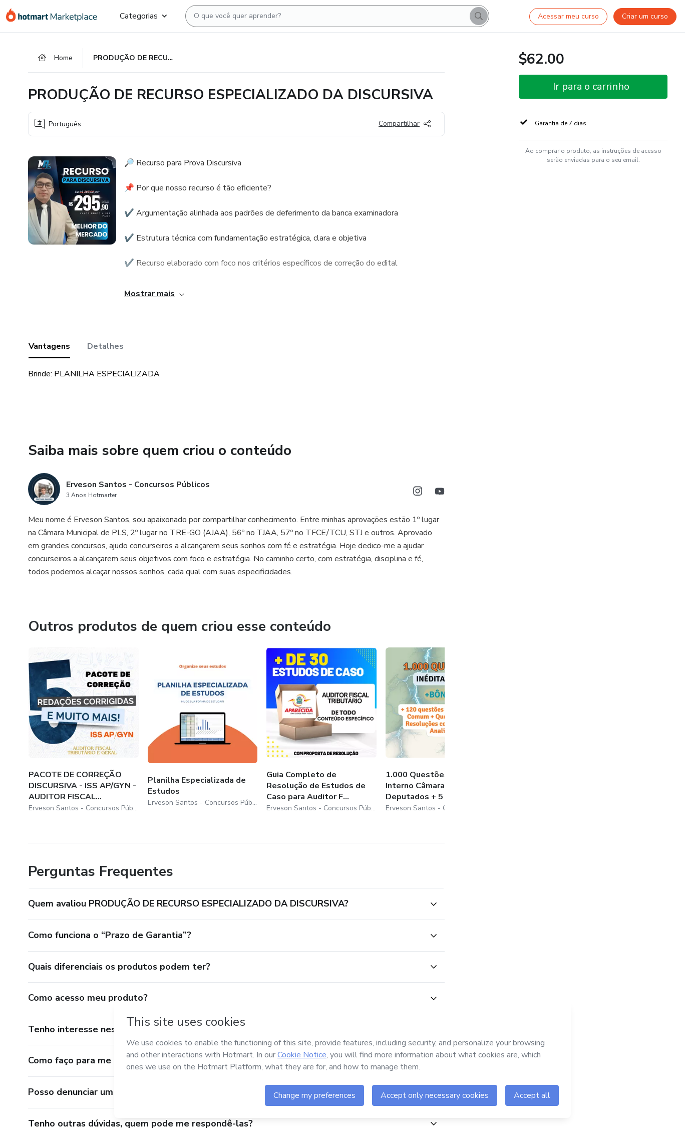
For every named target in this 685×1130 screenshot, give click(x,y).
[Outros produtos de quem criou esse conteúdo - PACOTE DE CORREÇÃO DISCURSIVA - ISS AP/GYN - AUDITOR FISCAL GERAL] (84, 730)
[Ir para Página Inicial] (55, 16)
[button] (225, 904)
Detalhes (105, 346)
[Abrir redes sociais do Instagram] (418, 493)
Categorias (143, 16)
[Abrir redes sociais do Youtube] (440, 493)
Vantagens (49, 346)
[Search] (479, 16)
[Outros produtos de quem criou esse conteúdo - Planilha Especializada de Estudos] (203, 731)
